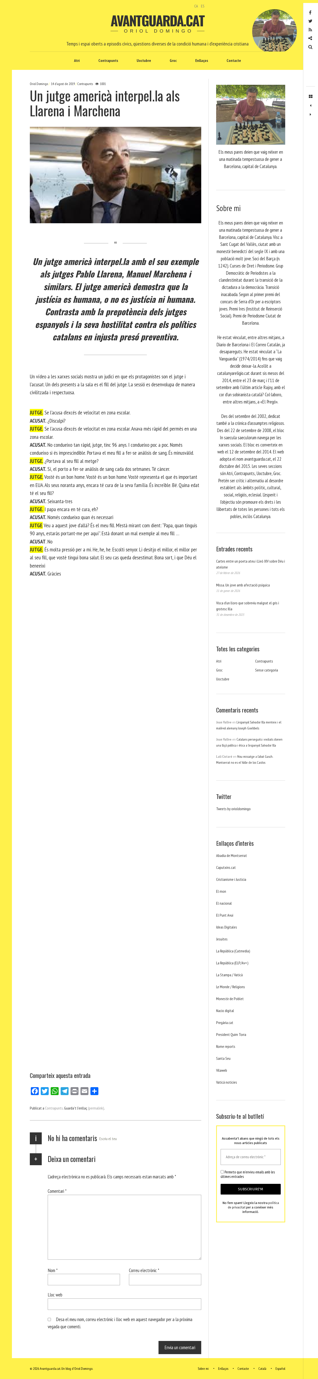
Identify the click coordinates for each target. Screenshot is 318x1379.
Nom (53, 1270)
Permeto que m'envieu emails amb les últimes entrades (248, 1174)
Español (280, 1368)
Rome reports (225, 1046)
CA (196, 5)
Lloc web (55, 1294)
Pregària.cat (224, 1022)
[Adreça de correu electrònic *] (251, 1157)
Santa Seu (223, 1058)
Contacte (234, 60)
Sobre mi (203, 1368)
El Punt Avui (224, 915)
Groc (173, 60)
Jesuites (222, 938)
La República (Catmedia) (233, 950)
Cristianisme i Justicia (231, 879)
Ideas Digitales (226, 927)
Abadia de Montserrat (231, 855)
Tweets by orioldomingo (233, 808)
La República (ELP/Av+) (232, 962)
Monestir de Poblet (230, 998)
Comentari (57, 1191)
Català (262, 1368)
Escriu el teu (108, 1138)
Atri (77, 60)
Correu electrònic (144, 1270)
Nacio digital (225, 1010)
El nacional (224, 903)
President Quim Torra (231, 1034)
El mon (221, 891)
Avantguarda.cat (157, 20)
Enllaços (201, 60)
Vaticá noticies (226, 1082)
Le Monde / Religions (230, 986)
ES (202, 5)
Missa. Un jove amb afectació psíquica (243, 584)
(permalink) (96, 1108)
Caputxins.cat (226, 867)
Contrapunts (108, 60)
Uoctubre (144, 60)
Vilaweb (221, 1070)
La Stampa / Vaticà (229, 974)
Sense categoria (266, 669)
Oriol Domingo (39, 84)
